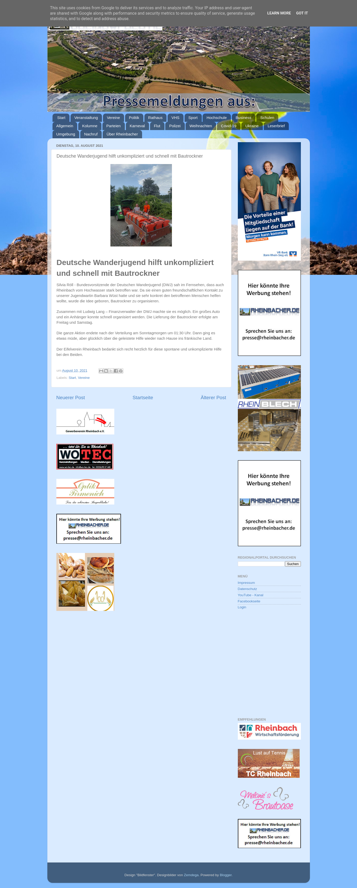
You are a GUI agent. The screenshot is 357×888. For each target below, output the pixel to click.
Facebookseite (249, 601)
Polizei (174, 126)
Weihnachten (200, 126)
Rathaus (155, 117)
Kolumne (89, 126)
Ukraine (252, 126)
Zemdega (191, 875)
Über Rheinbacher (122, 134)
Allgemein (64, 126)
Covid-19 (228, 126)
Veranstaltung (86, 117)
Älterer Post (213, 397)
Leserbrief (276, 126)
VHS (175, 117)
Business (243, 117)
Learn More (279, 13)
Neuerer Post (70, 397)
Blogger (226, 875)
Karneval (137, 126)
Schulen (267, 117)
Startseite (143, 397)
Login (242, 607)
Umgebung (65, 134)
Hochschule (216, 117)
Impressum (246, 583)
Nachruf (91, 134)
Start (61, 117)
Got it (302, 13)
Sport (193, 117)
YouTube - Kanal (251, 595)
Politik (134, 117)
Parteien (113, 126)
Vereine (113, 117)
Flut (157, 126)
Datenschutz (247, 589)
